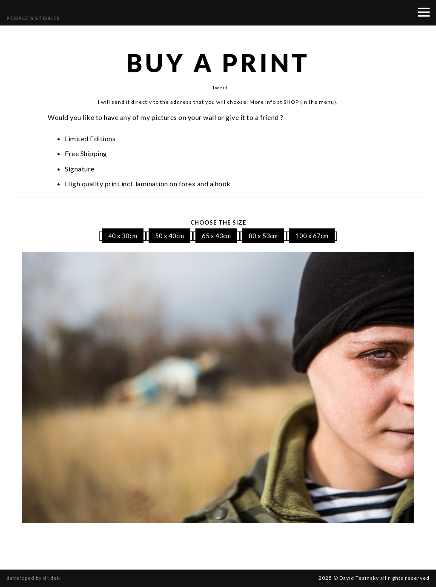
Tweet (220, 87)
